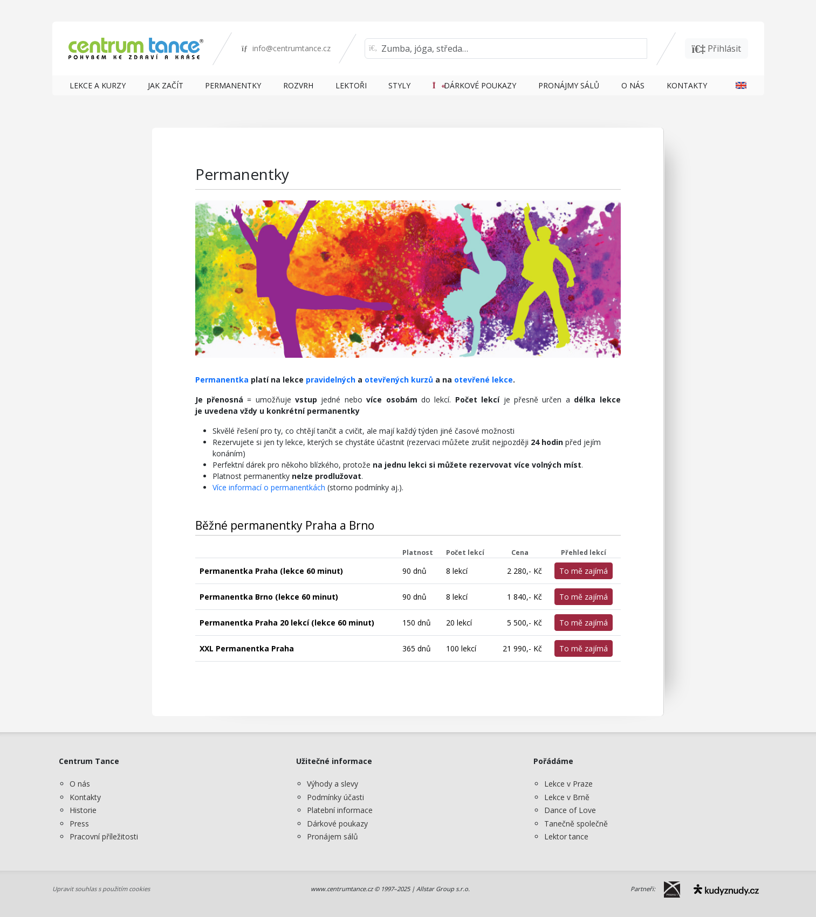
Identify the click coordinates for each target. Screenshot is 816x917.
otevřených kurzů (399, 379)
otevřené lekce (483, 379)
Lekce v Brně (566, 797)
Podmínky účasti (335, 797)
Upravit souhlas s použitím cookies (101, 889)
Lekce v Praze (568, 784)
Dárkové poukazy (337, 823)
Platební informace (340, 810)
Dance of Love (570, 810)
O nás (80, 784)
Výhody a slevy (332, 784)
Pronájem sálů (332, 836)
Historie (83, 810)
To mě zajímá (583, 571)
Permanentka (222, 379)
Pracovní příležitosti (104, 836)
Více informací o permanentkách (268, 487)
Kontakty (85, 797)
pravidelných (330, 379)
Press (79, 823)
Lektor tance (566, 836)
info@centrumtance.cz (286, 48)
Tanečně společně (576, 823)
